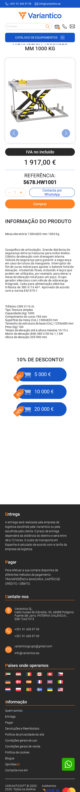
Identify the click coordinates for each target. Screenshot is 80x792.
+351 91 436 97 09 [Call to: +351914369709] (20, 3)
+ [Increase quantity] (21, 236)
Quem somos (13, 710)
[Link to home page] (40, 15)
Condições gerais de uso (21, 740)
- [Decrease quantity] (9, 236)
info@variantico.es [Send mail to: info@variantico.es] (50, 3)
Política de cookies (17, 752)
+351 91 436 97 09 (27, 629)
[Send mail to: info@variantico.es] (72, 26)
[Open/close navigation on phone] (40, 37)
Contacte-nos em (16, 770)
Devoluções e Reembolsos (22, 728)
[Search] (47, 26)
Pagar (9, 722)
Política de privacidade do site (24, 734)
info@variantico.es (27, 653)
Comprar (40, 248)
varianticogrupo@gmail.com (33, 646)
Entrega (10, 716)
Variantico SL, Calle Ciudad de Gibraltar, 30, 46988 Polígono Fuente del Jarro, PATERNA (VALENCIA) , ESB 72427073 (44, 614)
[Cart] (57, 26)
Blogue (9, 758)
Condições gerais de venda (22, 746)
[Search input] (28, 26)
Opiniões (12, 764)
